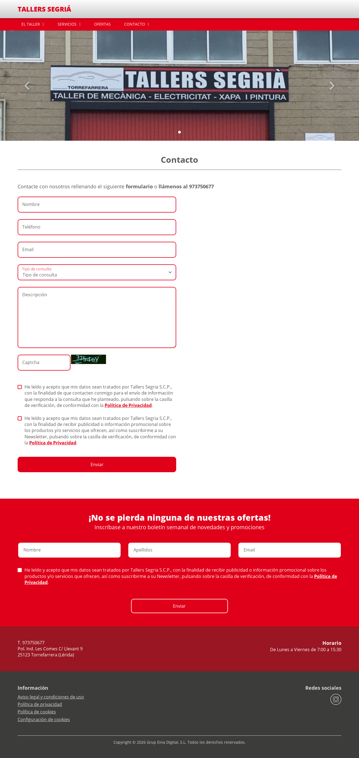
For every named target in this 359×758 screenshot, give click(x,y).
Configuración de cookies (44, 719)
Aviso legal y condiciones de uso (51, 697)
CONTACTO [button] (134, 24)
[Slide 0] (179, 132)
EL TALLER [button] (30, 24)
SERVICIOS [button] (67, 24)
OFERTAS (102, 24)
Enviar (97, 464)
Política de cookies (37, 712)
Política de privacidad (40, 704)
